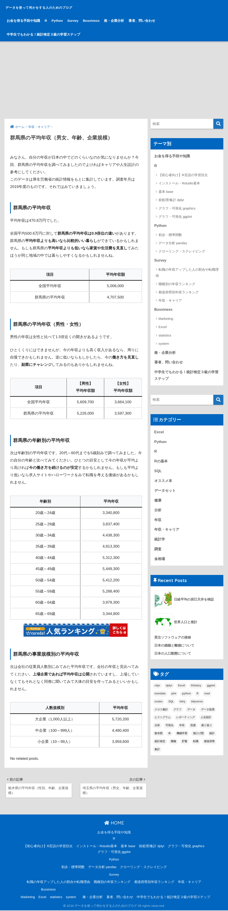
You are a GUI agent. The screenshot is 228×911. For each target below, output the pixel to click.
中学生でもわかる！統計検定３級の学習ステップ (43, 34)
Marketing (166, 319)
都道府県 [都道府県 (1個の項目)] (209, 746)
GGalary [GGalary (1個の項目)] (196, 690)
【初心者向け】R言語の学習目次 (183, 175)
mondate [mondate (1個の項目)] (160, 697)
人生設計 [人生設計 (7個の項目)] (206, 722)
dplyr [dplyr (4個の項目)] (169, 690)
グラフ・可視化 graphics (177, 208)
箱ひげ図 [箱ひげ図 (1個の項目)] (198, 738)
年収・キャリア (170, 301)
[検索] (218, 124)
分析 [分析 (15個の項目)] (157, 730)
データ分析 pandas (173, 243)
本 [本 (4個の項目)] (169, 738)
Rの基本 (161, 463)
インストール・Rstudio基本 (179, 183)
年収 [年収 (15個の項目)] (182, 730)
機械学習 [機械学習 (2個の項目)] (182, 738)
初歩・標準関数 (170, 235)
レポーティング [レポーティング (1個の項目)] (185, 722)
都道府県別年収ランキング (179, 293)
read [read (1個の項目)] (207, 697)
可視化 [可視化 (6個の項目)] (169, 730)
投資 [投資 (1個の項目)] (193, 730)
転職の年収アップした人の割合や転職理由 (187, 273)
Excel (163, 328)
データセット (165, 493)
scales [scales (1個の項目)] (159, 705)
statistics (165, 336)
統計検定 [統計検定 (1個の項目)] (160, 746)
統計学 (160, 543)
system (164, 344)
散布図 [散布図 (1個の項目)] (159, 738)
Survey (72, 20)
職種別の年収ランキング (177, 284)
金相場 (160, 563)
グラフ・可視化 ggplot (175, 217)
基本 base (166, 192)
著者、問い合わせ (141, 20)
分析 (158, 513)
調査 (158, 553)
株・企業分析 (114, 20)
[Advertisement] (114, 80)
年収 (158, 523)
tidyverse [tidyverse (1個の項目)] (197, 705)
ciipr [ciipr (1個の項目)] (157, 690)
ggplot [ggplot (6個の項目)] (211, 690)
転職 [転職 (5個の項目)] (195, 746)
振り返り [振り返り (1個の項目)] (206, 730)
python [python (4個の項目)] (186, 697)
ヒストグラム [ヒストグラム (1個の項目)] (163, 722)
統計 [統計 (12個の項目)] (212, 738)
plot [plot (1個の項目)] (173, 697)
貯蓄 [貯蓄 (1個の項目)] (184, 746)
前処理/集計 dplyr (171, 200)
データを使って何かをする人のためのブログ (61, 7)
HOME (114, 823)
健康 (158, 503)
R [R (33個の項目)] (198, 697)
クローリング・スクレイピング (182, 252)
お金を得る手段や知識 (23, 20)
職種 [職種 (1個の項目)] (173, 746)
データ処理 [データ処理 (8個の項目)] (207, 713)
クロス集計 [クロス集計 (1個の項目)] (161, 713)
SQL (158, 473)
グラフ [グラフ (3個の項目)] (177, 713)
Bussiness (91, 20)
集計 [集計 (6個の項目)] (157, 754)
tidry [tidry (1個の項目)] (182, 705)
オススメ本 (163, 483)
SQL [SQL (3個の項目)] (171, 705)
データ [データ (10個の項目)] (191, 713)
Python (57, 20)
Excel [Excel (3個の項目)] (181, 690)
